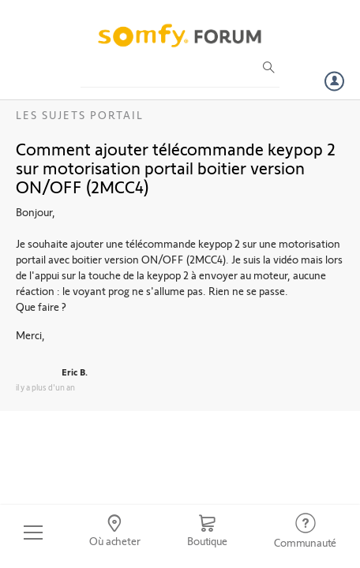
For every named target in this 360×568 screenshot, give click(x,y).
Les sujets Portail (80, 114)
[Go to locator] (115, 532)
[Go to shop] (206, 532)
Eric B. (75, 371)
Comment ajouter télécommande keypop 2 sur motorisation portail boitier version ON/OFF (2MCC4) (176, 167)
